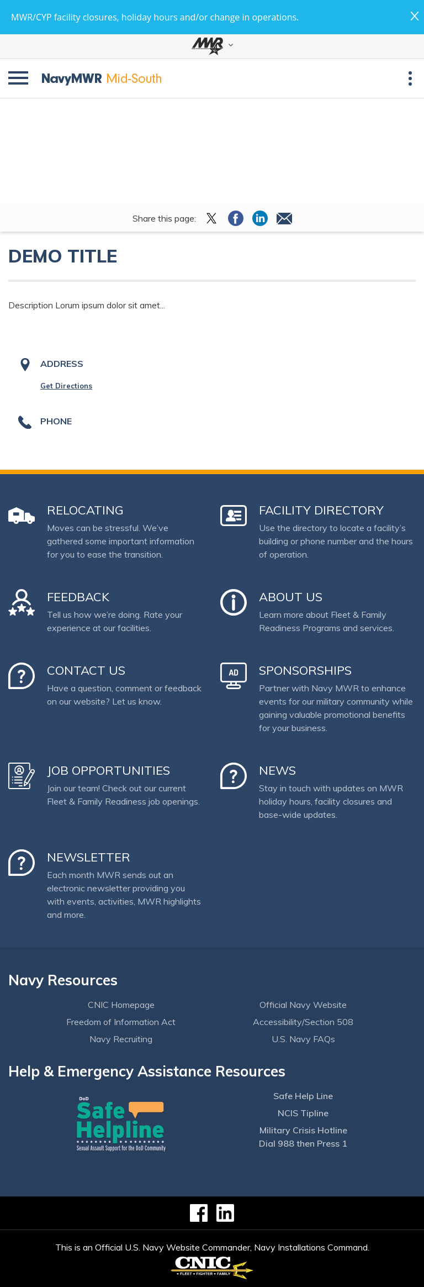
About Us (290, 597)
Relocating (85, 510)
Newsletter (88, 857)
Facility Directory (321, 510)
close (414, 16)
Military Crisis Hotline (303, 1130)
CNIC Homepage (121, 1004)
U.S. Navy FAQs (303, 1038)
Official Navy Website (303, 1004)
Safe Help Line (303, 1095)
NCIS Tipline (303, 1112)
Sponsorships (305, 670)
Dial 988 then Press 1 (303, 1143)
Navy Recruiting (120, 1038)
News (277, 770)
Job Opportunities (108, 770)
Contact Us (86, 670)
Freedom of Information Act (121, 1021)
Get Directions (66, 385)
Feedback (78, 597)
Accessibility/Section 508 (303, 1021)
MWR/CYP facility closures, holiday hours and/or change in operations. (155, 17)
